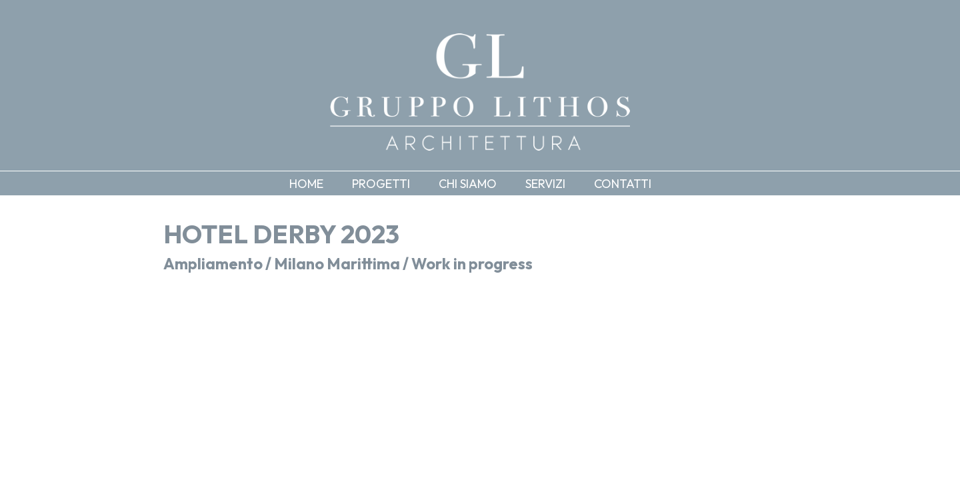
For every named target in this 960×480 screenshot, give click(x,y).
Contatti (622, 183)
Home (306, 183)
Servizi (545, 183)
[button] (390, 183)
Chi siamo (468, 183)
